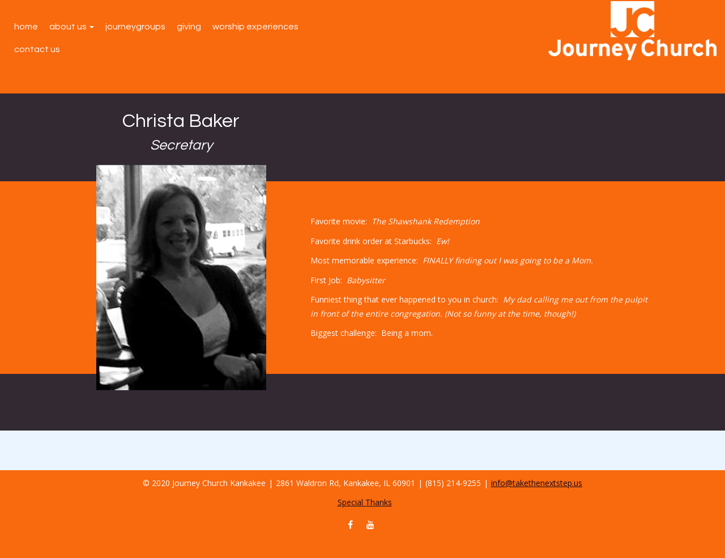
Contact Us (37, 49)
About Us (71, 26)
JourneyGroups (135, 26)
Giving (189, 26)
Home (26, 26)
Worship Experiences (255, 26)
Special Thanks (365, 502)
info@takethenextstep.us (536, 483)
